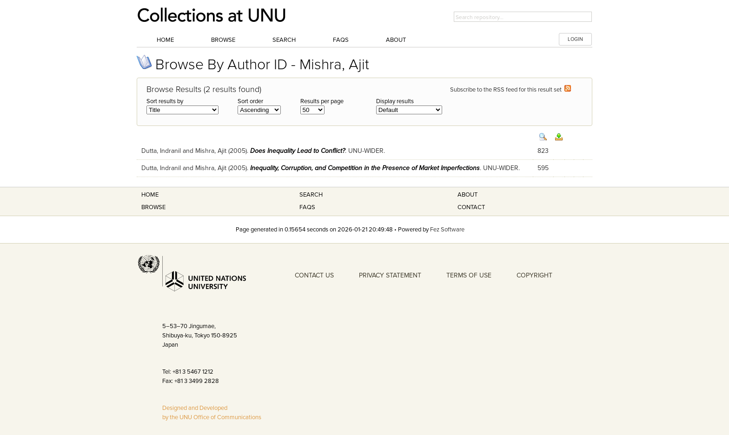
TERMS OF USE (468, 275)
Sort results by (164, 101)
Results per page (322, 101)
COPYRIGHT (534, 275)
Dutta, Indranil (161, 151)
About (396, 40)
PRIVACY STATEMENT (390, 275)
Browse (223, 40)
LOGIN (575, 39)
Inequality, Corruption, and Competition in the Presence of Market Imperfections (365, 168)
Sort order (250, 101)
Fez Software (447, 229)
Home (165, 40)
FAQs (341, 40)
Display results (395, 101)
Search (284, 40)
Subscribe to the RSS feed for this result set (510, 89)
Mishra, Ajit (210, 151)
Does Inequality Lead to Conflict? (297, 151)
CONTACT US (314, 275)
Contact (471, 207)
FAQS (307, 207)
